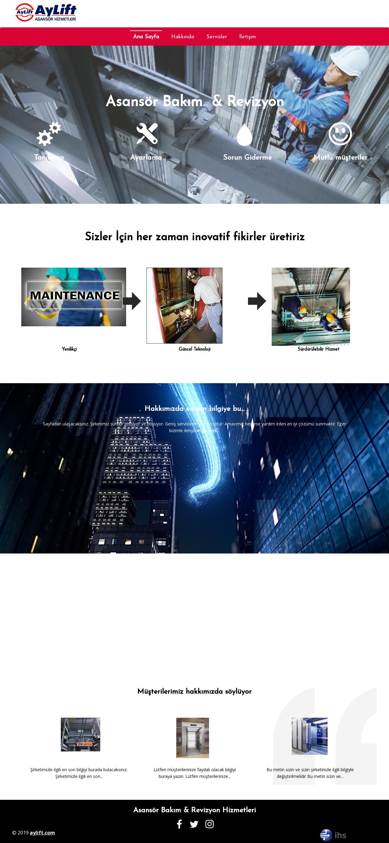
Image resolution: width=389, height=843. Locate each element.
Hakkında (182, 37)
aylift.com (42, 832)
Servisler (216, 37)
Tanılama (49, 157)
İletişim (247, 37)
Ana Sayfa (146, 37)
